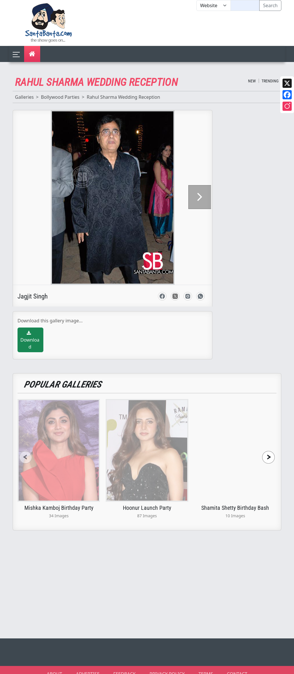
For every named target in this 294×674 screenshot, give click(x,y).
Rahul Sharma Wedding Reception (123, 97)
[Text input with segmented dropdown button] (245, 5)
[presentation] (25, 449)
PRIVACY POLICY (167, 666)
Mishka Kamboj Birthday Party (58, 500)
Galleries (24, 97)
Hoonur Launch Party (147, 500)
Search (270, 5)
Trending (270, 81)
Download (29, 332)
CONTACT (237, 666)
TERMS (205, 666)
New (252, 81)
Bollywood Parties (60, 97)
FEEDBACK (124, 666)
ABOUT (54, 666)
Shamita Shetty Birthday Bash (235, 500)
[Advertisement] (196, 28)
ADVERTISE (87, 666)
